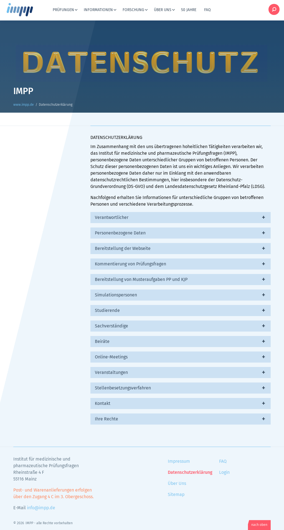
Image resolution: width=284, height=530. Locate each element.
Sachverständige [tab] (111, 326)
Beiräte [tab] (102, 341)
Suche (274, 9)
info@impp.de (41, 508)
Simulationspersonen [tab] (116, 295)
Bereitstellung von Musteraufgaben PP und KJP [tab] (141, 279)
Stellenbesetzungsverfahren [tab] (123, 388)
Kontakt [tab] (102, 403)
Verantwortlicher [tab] (111, 217)
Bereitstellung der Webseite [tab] (123, 248)
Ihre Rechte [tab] (106, 419)
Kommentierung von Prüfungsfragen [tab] (130, 264)
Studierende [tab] (107, 310)
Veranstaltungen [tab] (111, 372)
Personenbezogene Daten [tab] (120, 233)
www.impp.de (27, 9)
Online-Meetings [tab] (111, 357)
